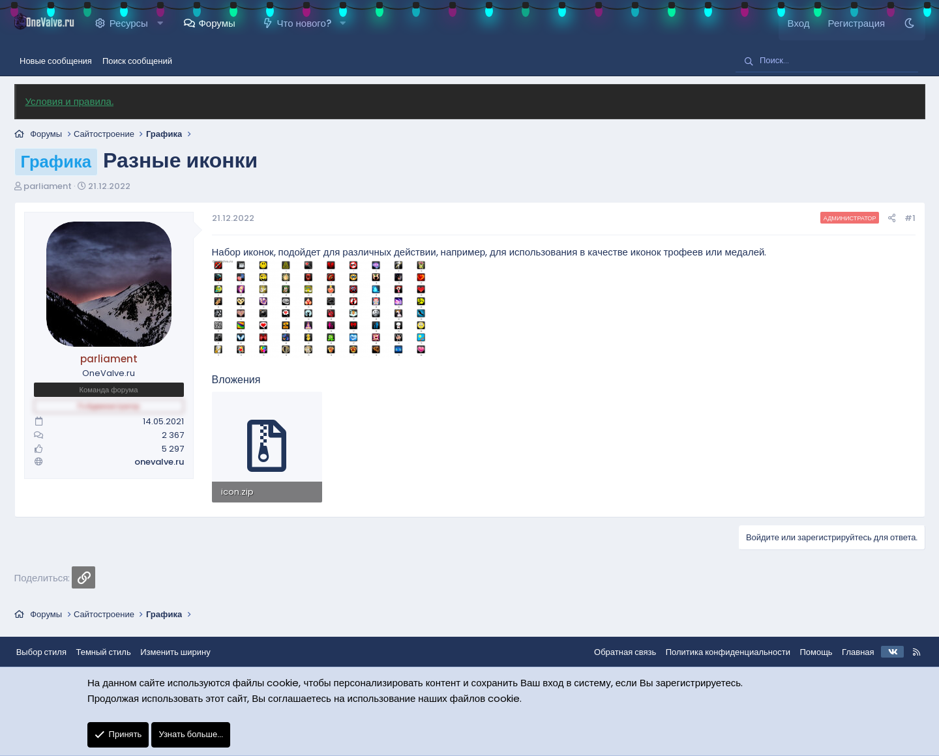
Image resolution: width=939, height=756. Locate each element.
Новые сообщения (56, 61)
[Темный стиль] (904, 23)
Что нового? (309, 23)
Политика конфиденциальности (717, 650)
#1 (904, 218)
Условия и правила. (75, 101)
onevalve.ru (164, 462)
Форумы (222, 23)
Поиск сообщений (137, 61)
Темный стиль (113, 650)
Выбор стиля (51, 650)
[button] (165, 23)
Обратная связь (615, 650)
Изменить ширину (186, 650)
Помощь (806, 650)
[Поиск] (827, 61)
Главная (848, 650)
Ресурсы (134, 23)
